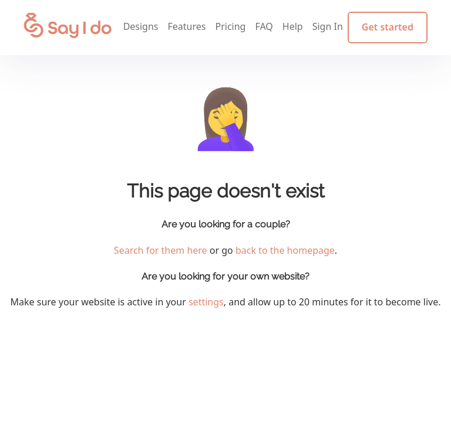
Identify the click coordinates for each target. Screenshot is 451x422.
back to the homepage (285, 250)
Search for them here (160, 250)
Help (292, 26)
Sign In (327, 26)
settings (206, 301)
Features (187, 26)
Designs (141, 26)
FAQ (263, 26)
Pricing (230, 26)
